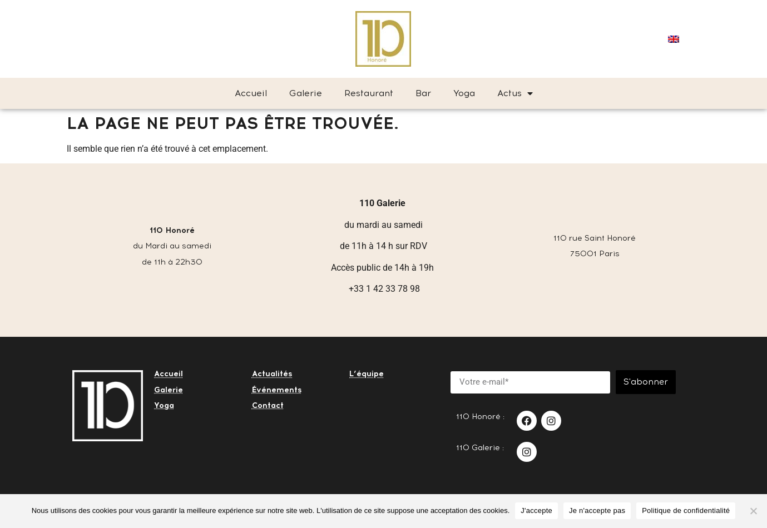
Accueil (251, 93)
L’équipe (366, 373)
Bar (423, 93)
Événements (277, 390)
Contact (268, 405)
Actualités (272, 373)
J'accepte (536, 510)
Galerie (305, 93)
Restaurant (368, 93)
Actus (515, 93)
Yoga (464, 93)
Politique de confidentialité (686, 510)
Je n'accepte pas (597, 510)
